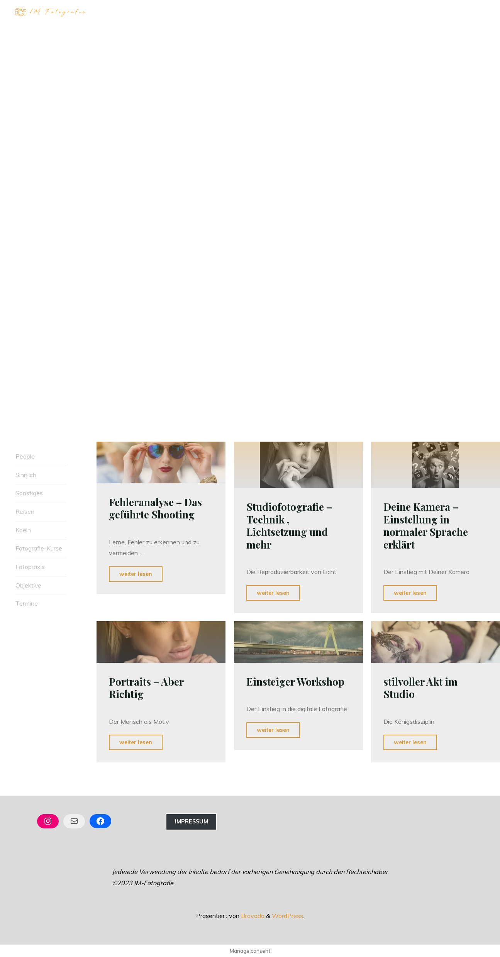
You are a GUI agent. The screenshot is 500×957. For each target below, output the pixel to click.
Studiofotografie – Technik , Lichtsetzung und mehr (290, 525)
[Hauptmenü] (478, 13)
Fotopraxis (30, 567)
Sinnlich (25, 475)
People (25, 456)
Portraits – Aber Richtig (148, 687)
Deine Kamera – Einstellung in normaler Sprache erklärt (426, 525)
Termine (26, 604)
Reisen (24, 511)
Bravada (251, 915)
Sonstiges (29, 493)
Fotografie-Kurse (38, 548)
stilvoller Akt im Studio (421, 687)
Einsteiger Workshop (296, 681)
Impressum (191, 821)
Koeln (23, 530)
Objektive (28, 585)
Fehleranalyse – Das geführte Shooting (157, 507)
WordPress (287, 915)
